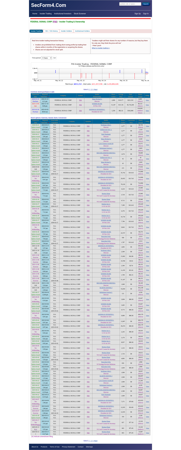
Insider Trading (46, 14)
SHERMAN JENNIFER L (97, 109)
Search (145, 4)
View (147, 100)
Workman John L (106, 125)
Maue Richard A (97, 99)
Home (34, 14)
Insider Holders (66, 31)
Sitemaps (89, 447)
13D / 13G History (51, 31)
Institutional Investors (62, 14)
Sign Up (138, 14)
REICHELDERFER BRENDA (106, 153)
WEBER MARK (97, 104)
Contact (80, 447)
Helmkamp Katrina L (106, 148)
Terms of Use (54, 447)
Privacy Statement (68, 447)
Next (95, 89)
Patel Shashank (106, 134)
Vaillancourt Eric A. (106, 130)
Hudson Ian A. (106, 204)
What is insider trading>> (101, 48)
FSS (55, 22)
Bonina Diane (106, 188)
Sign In (146, 14)
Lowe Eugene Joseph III (106, 144)
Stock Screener (80, 14)
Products (44, 447)
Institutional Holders (82, 31)
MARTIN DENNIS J (106, 288)
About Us (35, 447)
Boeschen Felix (106, 236)
